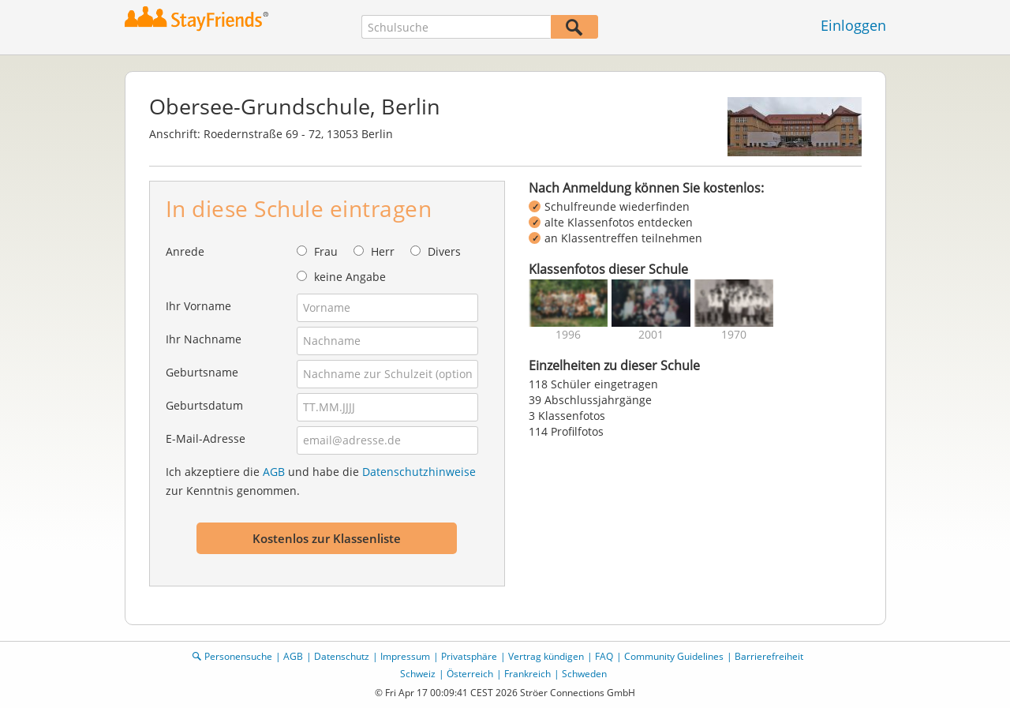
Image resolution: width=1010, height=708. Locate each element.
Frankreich (527, 673)
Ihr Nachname (203, 339)
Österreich (470, 673)
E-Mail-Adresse (205, 438)
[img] (568, 303)
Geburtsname (202, 372)
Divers (444, 251)
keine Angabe (350, 276)
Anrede (185, 251)
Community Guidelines (674, 656)
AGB (274, 471)
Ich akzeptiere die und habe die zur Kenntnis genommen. (321, 481)
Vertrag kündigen (546, 656)
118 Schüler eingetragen (593, 383)
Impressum (405, 656)
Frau (326, 251)
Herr (383, 251)
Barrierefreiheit (769, 656)
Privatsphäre (469, 656)
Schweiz (418, 673)
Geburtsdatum (204, 405)
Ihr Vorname (198, 305)
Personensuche (238, 656)
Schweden (584, 673)
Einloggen (853, 25)
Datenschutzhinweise (419, 471)
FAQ (604, 656)
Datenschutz (341, 656)
